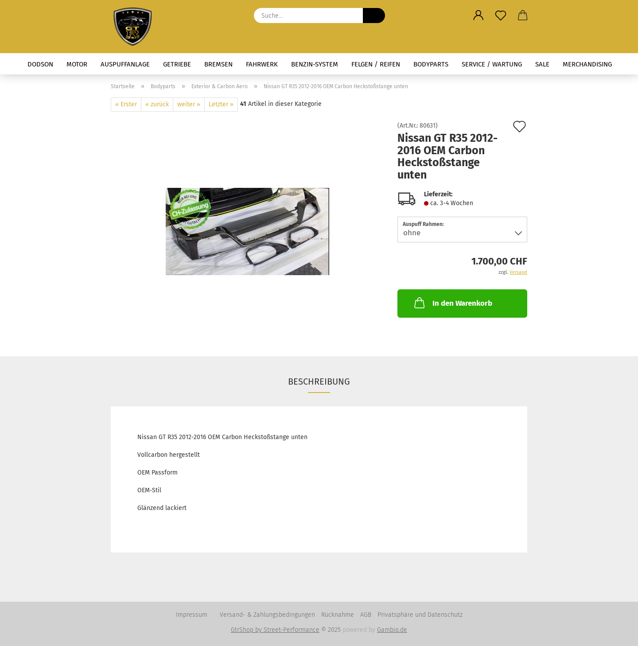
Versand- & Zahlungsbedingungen (267, 615)
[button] (478, 15)
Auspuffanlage (125, 64)
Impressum (191, 615)
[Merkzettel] (501, 15)
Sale (542, 64)
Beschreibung (319, 381)
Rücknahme (337, 615)
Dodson (40, 64)
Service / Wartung (492, 64)
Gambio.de (392, 630)
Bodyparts (430, 64)
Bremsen (218, 64)
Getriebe (177, 64)
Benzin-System (314, 64)
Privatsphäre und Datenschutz (420, 615)
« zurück (157, 104)
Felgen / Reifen (375, 64)
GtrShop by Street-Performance (275, 630)
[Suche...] (374, 15)
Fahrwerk (262, 64)
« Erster (126, 104)
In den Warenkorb (452, 303)
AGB (365, 615)
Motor (76, 64)
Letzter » (221, 104)
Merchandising (587, 64)
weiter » (188, 104)
